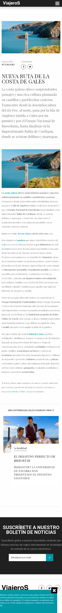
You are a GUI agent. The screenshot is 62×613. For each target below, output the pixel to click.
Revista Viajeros (24, 233)
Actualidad (8, 64)
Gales (4, 244)
